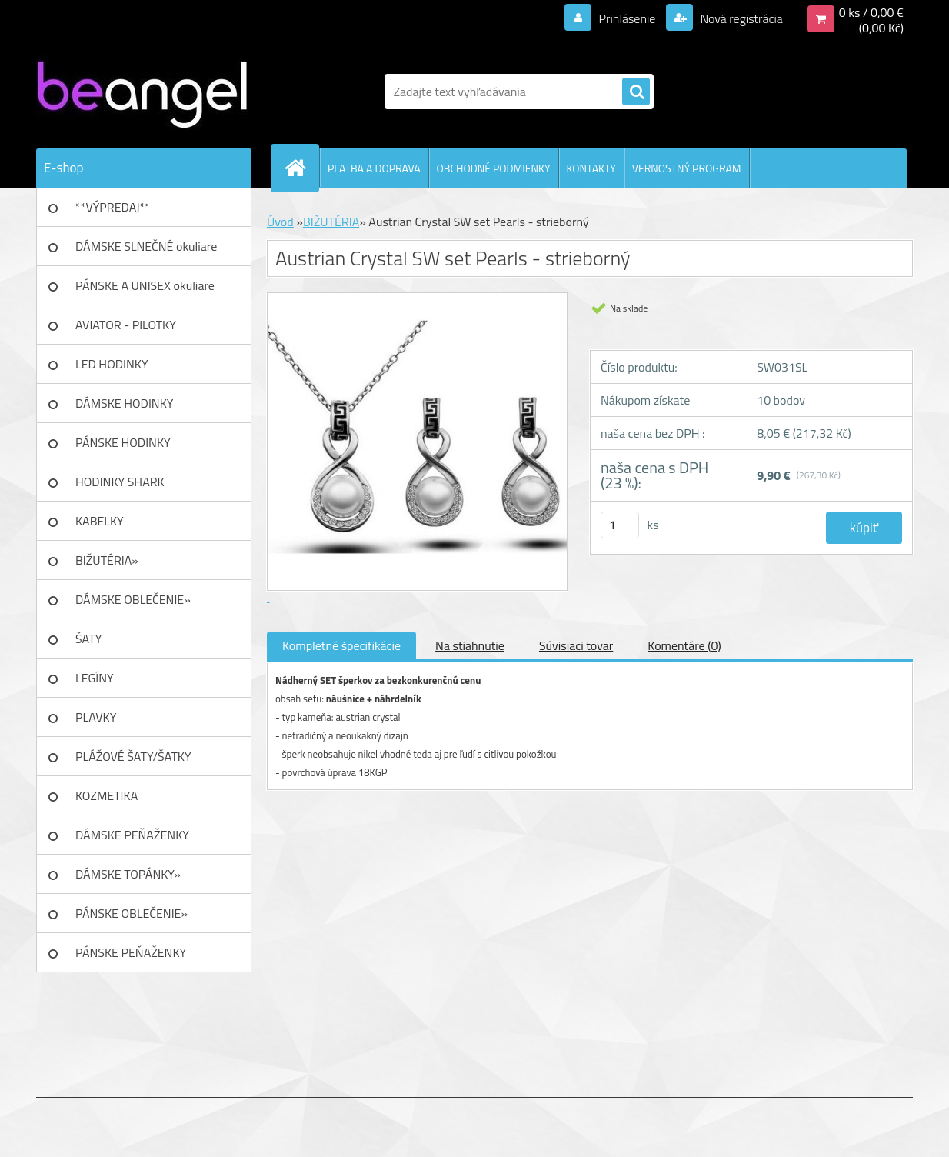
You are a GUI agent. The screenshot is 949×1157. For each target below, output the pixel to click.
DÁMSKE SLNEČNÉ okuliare (146, 246)
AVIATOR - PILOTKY (125, 324)
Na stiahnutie (469, 645)
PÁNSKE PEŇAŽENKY (130, 952)
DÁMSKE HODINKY (124, 403)
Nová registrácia (740, 18)
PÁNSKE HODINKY (123, 442)
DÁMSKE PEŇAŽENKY (132, 834)
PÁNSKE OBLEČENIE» (131, 913)
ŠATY (88, 638)
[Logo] (142, 91)
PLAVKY (95, 717)
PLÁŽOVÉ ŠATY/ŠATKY (133, 756)
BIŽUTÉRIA (331, 221)
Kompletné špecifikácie (341, 645)
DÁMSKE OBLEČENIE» (133, 599)
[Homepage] (301, 167)
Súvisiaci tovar (576, 645)
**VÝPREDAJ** (112, 207)
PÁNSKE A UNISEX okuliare (145, 285)
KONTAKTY (591, 168)
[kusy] (620, 525)
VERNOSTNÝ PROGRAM (686, 168)
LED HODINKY (111, 364)
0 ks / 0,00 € (871, 12)
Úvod (280, 221)
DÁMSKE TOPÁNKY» (128, 874)
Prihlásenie (627, 18)
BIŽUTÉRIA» (106, 560)
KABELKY (99, 521)
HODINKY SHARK (120, 481)
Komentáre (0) (684, 645)
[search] (636, 92)
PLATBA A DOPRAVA (374, 168)
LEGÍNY (94, 678)
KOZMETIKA (106, 795)
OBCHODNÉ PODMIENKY (494, 168)
